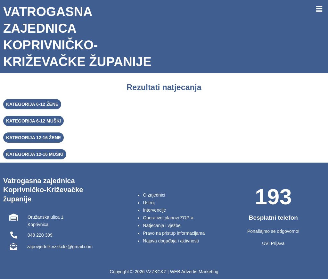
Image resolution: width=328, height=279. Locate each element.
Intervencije (154, 210)
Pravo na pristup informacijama (174, 233)
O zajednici (154, 195)
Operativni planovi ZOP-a (168, 217)
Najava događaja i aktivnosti (171, 240)
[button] (319, 9)
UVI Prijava (273, 243)
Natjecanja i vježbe (162, 225)
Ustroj (149, 202)
